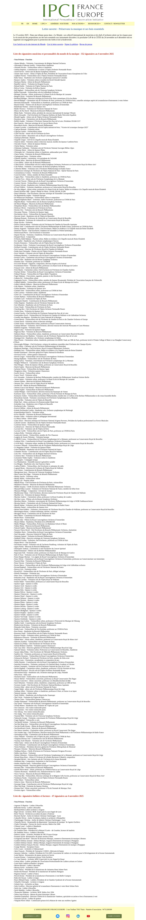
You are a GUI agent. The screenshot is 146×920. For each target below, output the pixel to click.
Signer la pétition (71, 44)
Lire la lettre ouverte (55, 44)
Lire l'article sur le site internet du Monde (29, 44)
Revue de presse (86, 44)
